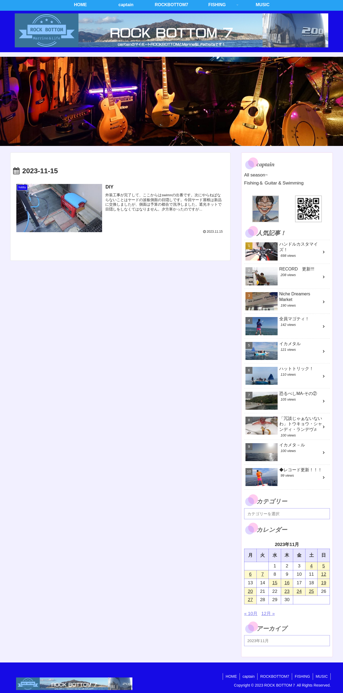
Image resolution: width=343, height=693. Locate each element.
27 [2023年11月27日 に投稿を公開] (250, 599)
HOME (231, 676)
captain (249, 676)
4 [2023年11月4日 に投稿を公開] (311, 565)
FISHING (302, 676)
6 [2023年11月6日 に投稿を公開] (250, 574)
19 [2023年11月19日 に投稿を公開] (323, 582)
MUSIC (322, 676)
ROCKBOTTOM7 (274, 676)
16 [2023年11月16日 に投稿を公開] (287, 582)
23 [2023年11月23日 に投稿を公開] (287, 591)
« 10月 (251, 613)
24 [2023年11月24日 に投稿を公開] (299, 591)
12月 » (268, 613)
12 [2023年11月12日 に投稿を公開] (323, 574)
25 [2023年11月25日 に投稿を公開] (311, 591)
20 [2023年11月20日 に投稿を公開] (250, 591)
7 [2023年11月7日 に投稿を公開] (262, 574)
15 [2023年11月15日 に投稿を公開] (274, 582)
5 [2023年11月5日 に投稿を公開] (323, 565)
